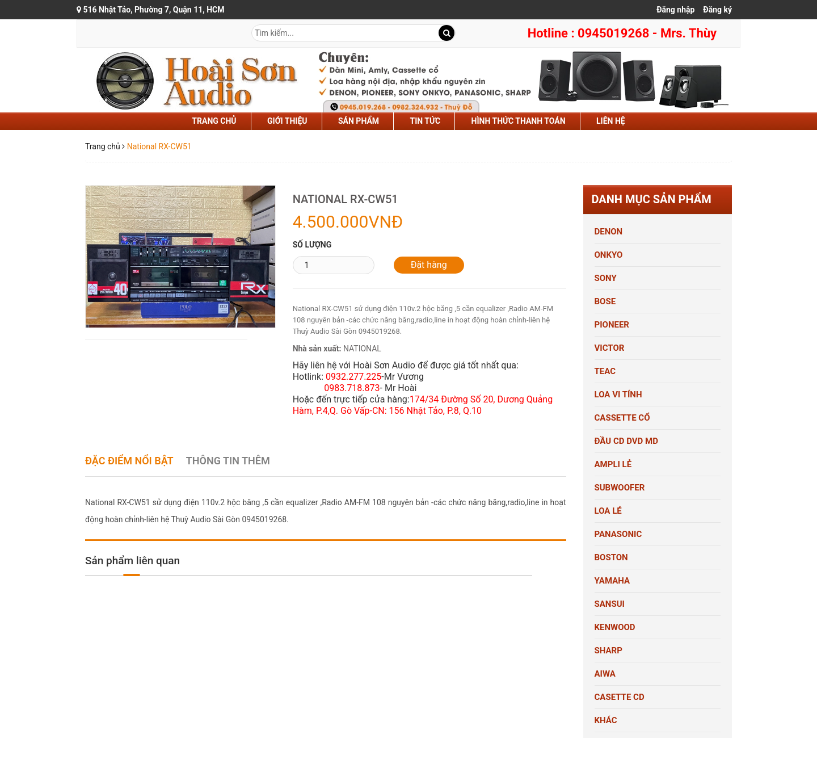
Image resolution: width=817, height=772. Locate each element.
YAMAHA (612, 581)
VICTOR (610, 348)
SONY (606, 278)
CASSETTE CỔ (622, 418)
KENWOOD (615, 627)
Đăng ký (717, 9)
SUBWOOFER (620, 487)
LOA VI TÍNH (618, 394)
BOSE (605, 301)
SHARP (608, 650)
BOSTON (611, 557)
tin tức (425, 120)
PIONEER (612, 325)
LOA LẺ (608, 511)
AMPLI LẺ (613, 464)
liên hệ (610, 120)
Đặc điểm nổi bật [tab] (129, 461)
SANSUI (610, 604)
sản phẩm (358, 120)
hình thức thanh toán (518, 120)
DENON (609, 231)
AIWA (605, 674)
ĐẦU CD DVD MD (626, 441)
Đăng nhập (675, 9)
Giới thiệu (287, 120)
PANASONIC (618, 534)
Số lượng (312, 244)
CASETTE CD (620, 697)
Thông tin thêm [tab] (228, 461)
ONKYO (609, 255)
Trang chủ (214, 120)
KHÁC (606, 720)
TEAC (605, 371)
